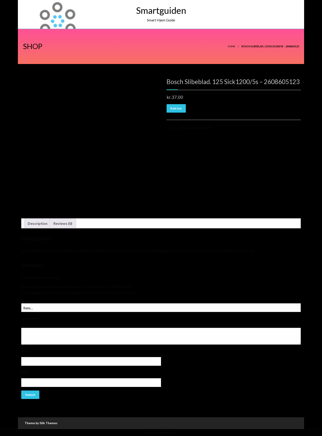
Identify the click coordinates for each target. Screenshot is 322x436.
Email (26, 372)
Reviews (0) (62, 223)
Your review (30, 318)
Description (37, 223)
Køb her (176, 108)
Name (26, 351)
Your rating (30, 300)
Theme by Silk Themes (41, 423)
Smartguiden (161, 10)
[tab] (37, 223)
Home (231, 46)
